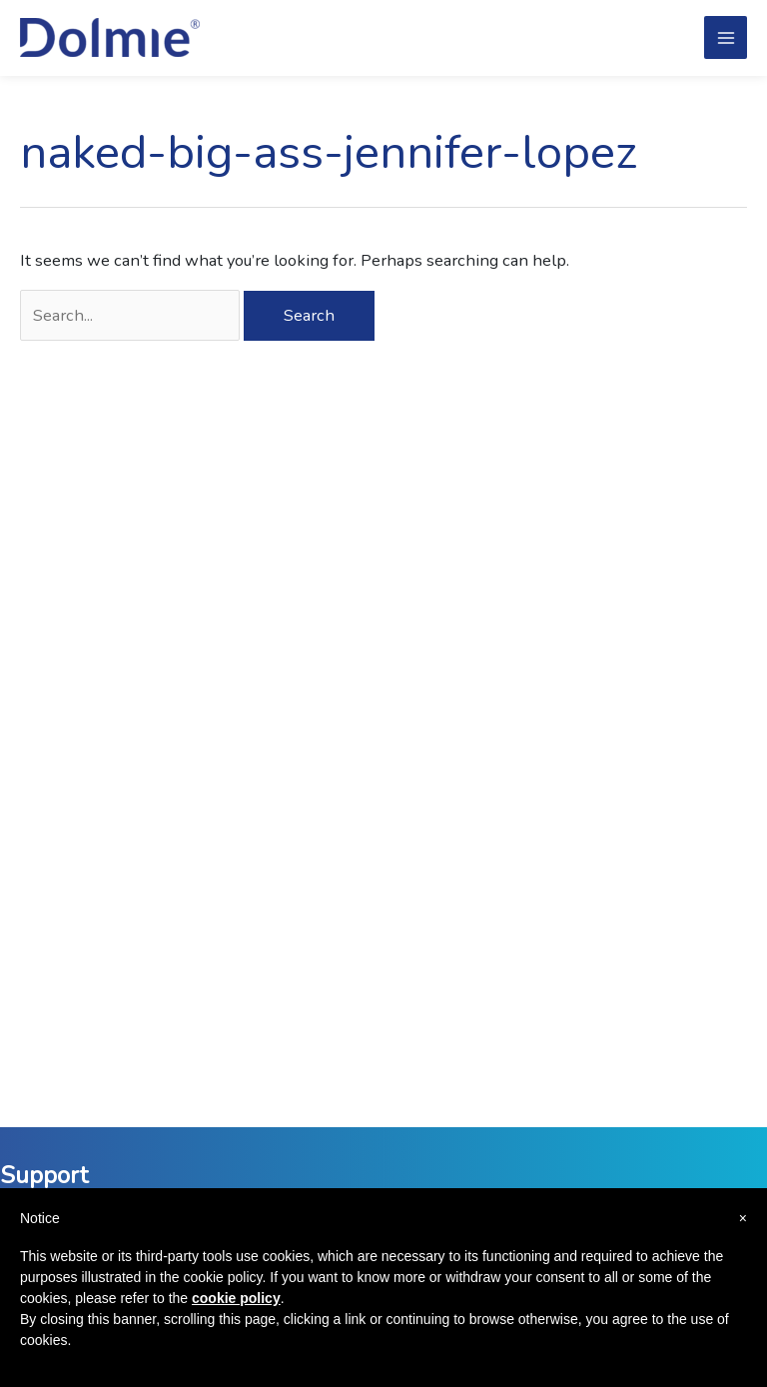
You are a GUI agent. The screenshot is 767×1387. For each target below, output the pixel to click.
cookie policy (236, 1298)
